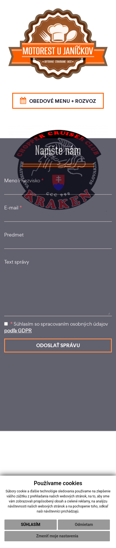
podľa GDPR (18, 274)
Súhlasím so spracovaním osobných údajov (56, 270)
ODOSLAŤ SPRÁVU (58, 289)
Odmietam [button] (84, 524)
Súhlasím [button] (30, 524)
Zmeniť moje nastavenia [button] (57, 536)
